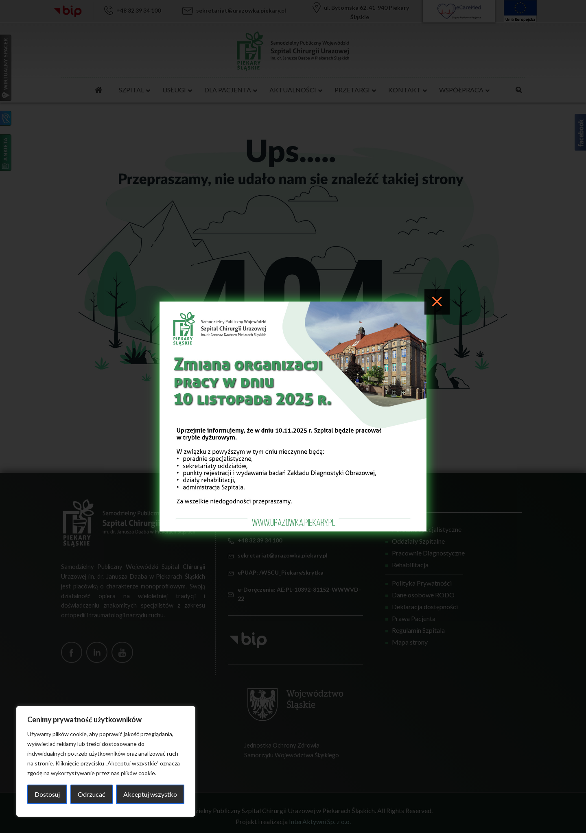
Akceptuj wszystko (150, 794)
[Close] (437, 302)
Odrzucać (91, 794)
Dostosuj (47, 794)
